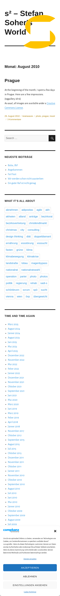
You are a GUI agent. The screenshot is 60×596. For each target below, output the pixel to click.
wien (19, 296)
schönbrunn (12, 289)
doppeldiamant (42, 236)
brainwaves (27, 116)
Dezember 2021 (16, 377)
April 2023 (13, 351)
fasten (9, 249)
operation (11, 276)
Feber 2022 (13, 369)
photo (38, 116)
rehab (33, 283)
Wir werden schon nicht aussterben (25, 178)
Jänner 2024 (14, 333)
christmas (11, 229)
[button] (55, 531)
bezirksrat (46, 216)
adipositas (27, 210)
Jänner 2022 (14, 373)
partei (23, 276)
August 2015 (14, 444)
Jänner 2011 (14, 471)
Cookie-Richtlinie (30, 592)
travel (52, 116)
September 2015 (16, 440)
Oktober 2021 (15, 386)
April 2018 (13, 422)
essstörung (27, 243)
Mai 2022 (12, 364)
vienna (9, 296)
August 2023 (14, 337)
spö (35, 289)
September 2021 (16, 391)
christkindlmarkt (38, 223)
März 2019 (13, 413)
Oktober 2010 (15, 480)
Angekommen (15, 170)
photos (44, 276)
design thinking (14, 236)
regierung (21, 283)
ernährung (12, 243)
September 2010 (16, 484)
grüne (19, 249)
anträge (33, 216)
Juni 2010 (12, 497)
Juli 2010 (12, 493)
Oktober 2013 (14, 453)
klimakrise (33, 256)
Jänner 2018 (14, 426)
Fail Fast (12, 174)
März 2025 (13, 324)
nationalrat (12, 269)
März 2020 (13, 404)
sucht (44, 289)
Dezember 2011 (16, 457)
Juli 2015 (12, 448)
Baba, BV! (13, 165)
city (22, 229)
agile (39, 210)
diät (29, 236)
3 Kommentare (14, 119)
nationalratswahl (30, 269)
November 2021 (16, 382)
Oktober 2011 (14, 466)
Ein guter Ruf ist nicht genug (22, 183)
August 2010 (14, 488)
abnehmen (12, 210)
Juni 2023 (12, 342)
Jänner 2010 (14, 506)
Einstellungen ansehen (30, 585)
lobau (24, 263)
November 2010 (16, 475)
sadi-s (43, 283)
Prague (12, 80)
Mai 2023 (12, 346)
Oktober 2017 (15, 435)
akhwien (10, 216)
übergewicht (40, 296)
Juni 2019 (12, 408)
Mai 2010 (12, 502)
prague (45, 116)
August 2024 (14, 329)
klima (29, 249)
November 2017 (16, 431)
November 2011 (16, 462)
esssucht (42, 243)
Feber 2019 (13, 417)
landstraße (12, 263)
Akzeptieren (30, 567)
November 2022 (16, 360)
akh (47, 210)
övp (28, 296)
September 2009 (16, 515)
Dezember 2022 (16, 355)
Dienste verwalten (30, 559)
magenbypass (39, 263)
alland (22, 216)
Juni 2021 (12, 395)
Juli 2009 (12, 524)
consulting (33, 229)
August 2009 (14, 520)
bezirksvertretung (16, 223)
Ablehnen (30, 576)
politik (9, 283)
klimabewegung (15, 256)
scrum (26, 289)
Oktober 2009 (15, 511)
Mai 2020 (12, 400)
